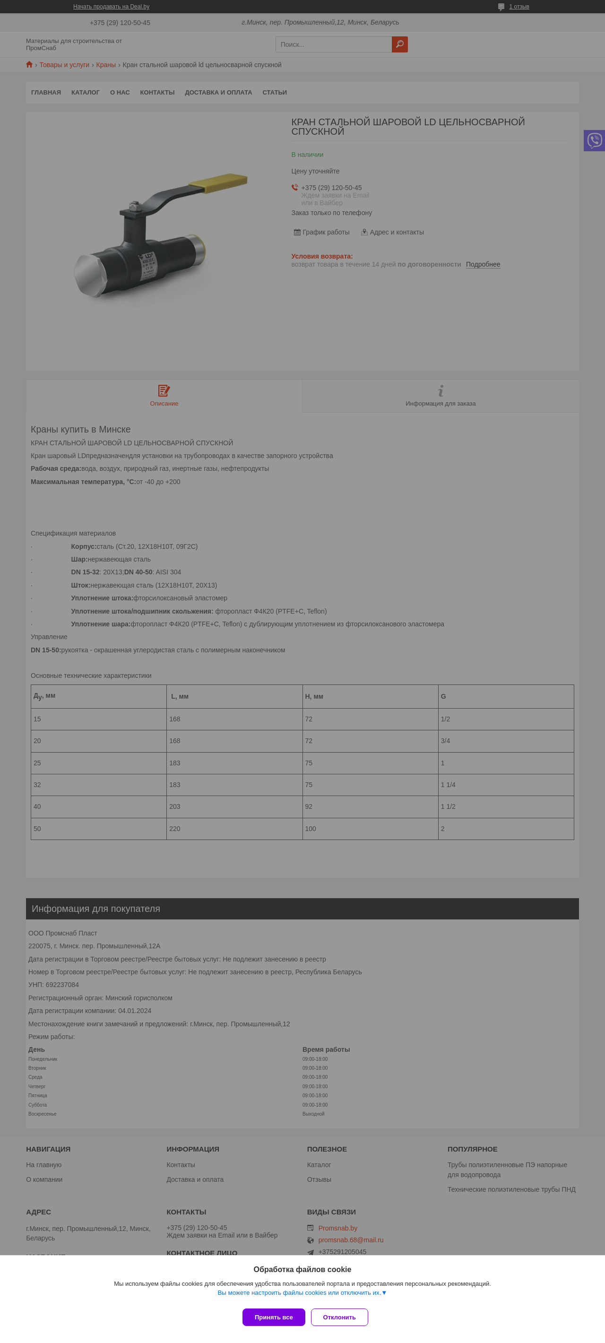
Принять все (274, 1317)
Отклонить (343, 1317)
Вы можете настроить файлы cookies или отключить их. (299, 1296)
